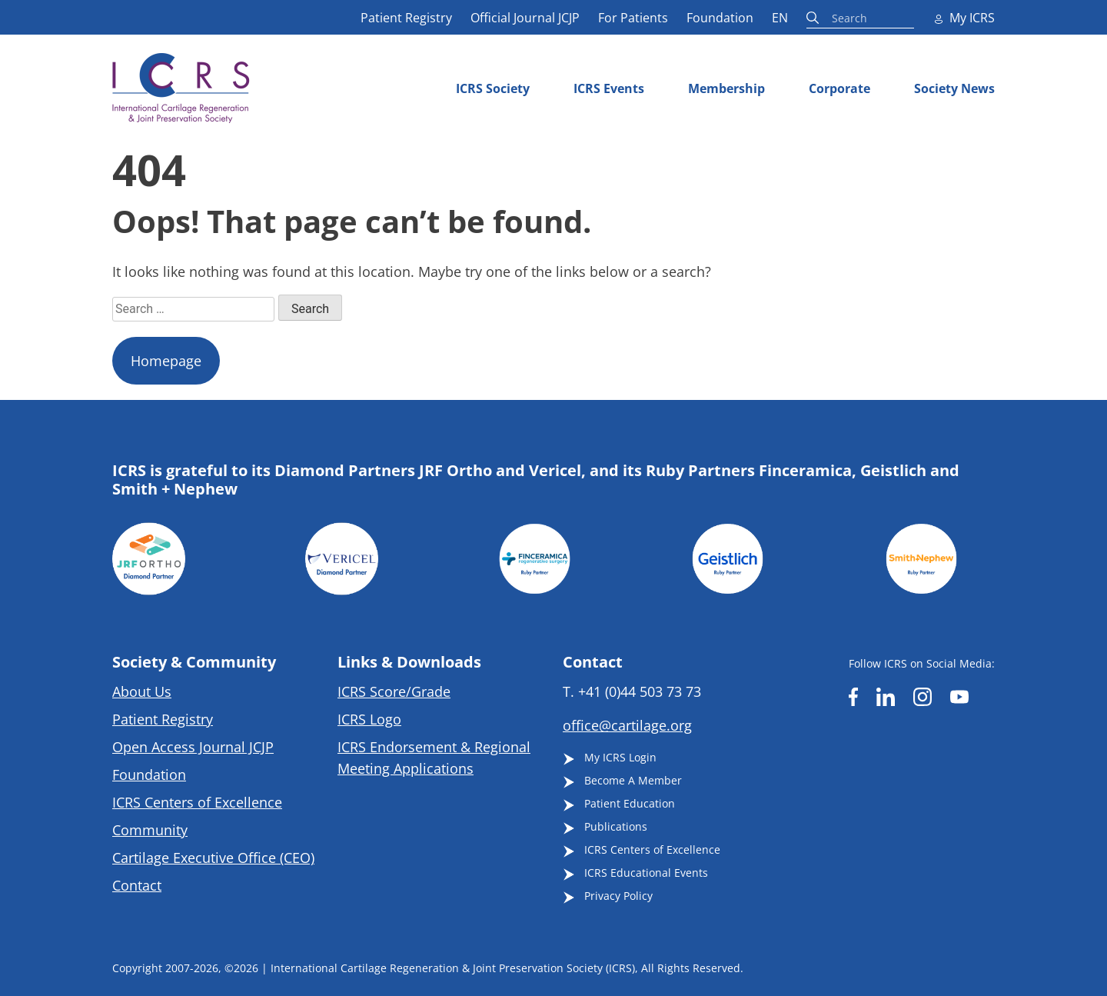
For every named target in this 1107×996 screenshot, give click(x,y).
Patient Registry (406, 17)
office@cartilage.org (627, 725)
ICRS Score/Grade (393, 691)
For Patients (633, 17)
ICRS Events (608, 88)
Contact (136, 885)
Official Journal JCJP (525, 17)
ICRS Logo (369, 719)
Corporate (839, 88)
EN (780, 17)
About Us (141, 691)
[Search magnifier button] (814, 17)
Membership (726, 88)
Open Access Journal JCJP (193, 747)
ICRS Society (493, 88)
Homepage (166, 360)
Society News (954, 88)
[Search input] (892, 16)
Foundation (719, 17)
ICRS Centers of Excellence (197, 802)
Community (150, 830)
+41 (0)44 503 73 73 (639, 691)
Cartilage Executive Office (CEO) (213, 857)
